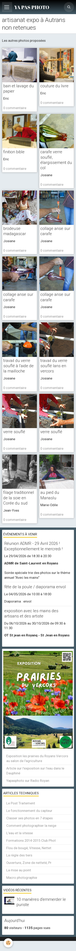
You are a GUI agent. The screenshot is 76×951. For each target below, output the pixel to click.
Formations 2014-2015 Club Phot (31, 840)
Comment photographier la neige (31, 826)
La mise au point (18, 870)
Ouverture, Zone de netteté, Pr (28, 863)
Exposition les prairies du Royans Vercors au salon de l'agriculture (37, 758)
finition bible (14, 151)
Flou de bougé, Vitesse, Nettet (28, 848)
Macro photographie (21, 878)
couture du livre (54, 85)
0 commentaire (14, 108)
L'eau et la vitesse (19, 833)
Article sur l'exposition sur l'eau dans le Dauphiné (35, 770)
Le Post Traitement (20, 803)
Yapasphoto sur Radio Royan (27, 781)
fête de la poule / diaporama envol (35, 587)
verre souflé (14, 431)
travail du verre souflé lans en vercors (53, 365)
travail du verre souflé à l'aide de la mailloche (18, 365)
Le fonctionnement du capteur (29, 811)
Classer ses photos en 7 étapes (29, 818)
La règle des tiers (19, 855)
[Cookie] (8, 942)
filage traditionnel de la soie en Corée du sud (18, 497)
